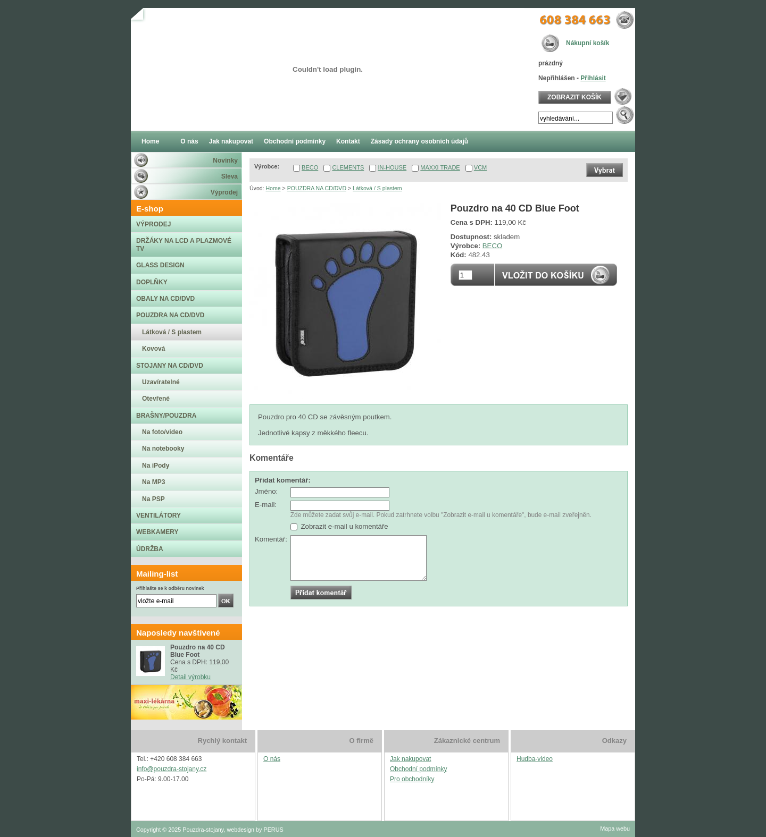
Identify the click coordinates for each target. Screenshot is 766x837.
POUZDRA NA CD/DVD (316, 188)
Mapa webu (615, 828)
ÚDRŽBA (149, 549)
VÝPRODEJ (153, 224)
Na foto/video (162, 432)
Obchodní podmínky (418, 769)
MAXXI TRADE (440, 167)
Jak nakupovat (410, 759)
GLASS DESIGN (160, 265)
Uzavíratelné (161, 382)
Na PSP (153, 499)
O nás (271, 759)
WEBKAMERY (157, 532)
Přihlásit (592, 78)
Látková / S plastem (377, 188)
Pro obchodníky (412, 779)
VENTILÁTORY (158, 515)
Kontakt (348, 141)
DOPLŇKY (152, 282)
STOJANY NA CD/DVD (169, 365)
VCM (480, 167)
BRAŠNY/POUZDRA (166, 415)
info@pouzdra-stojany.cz (171, 769)
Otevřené (156, 398)
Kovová (153, 348)
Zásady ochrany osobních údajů (419, 141)
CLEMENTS (348, 167)
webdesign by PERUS (255, 829)
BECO (310, 167)
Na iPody (155, 465)
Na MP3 (153, 482)
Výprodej (224, 192)
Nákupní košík (587, 43)
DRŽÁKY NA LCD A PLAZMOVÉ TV (183, 244)
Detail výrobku (190, 677)
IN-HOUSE (392, 167)
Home (272, 188)
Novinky (225, 160)
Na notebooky (163, 448)
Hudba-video (535, 759)
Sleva (229, 176)
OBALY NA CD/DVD (165, 298)
